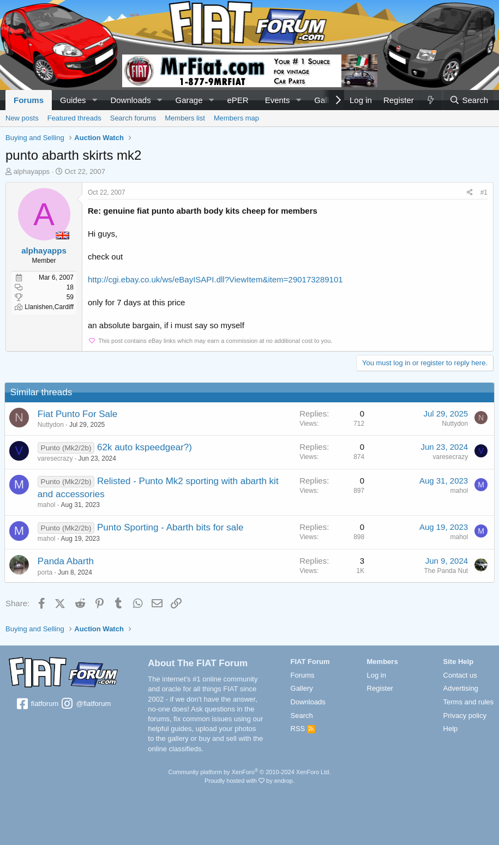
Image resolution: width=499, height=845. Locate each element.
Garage (189, 100)
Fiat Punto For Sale (78, 414)
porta (46, 572)
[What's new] (430, 100)
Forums (29, 100)
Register (380, 688)
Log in (376, 675)
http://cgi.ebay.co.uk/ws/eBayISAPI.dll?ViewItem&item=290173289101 (215, 279)
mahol (48, 505)
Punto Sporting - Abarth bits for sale (171, 527)
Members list (185, 118)
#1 (484, 192)
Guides (73, 100)
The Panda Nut (445, 571)
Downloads (130, 100)
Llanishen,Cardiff (49, 307)
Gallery (302, 688)
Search (302, 715)
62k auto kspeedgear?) (145, 447)
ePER (237, 100)
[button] (94, 100)
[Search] (469, 100)
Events (277, 100)
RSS (303, 729)
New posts (22, 118)
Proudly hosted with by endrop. (249, 780)
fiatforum (36, 704)
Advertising (460, 688)
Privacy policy (464, 715)
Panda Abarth (67, 561)
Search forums (133, 118)
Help (450, 729)
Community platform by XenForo (250, 772)
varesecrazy (56, 458)
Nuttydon (52, 424)
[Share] (470, 192)
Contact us (460, 675)
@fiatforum (86, 704)
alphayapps (32, 171)
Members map (236, 118)
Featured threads (74, 118)
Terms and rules (468, 702)
